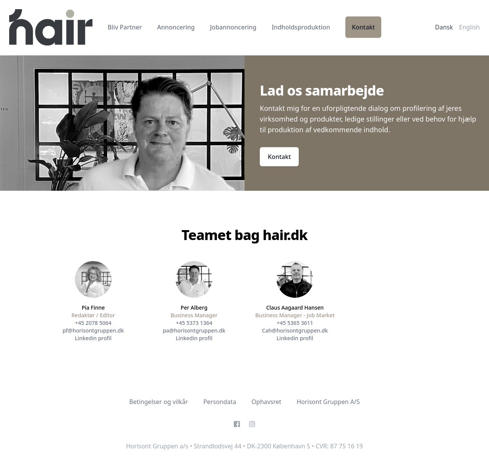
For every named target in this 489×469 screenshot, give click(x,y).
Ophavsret (266, 402)
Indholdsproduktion (301, 27)
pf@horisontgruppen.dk (93, 330)
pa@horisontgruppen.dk (194, 330)
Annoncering (175, 27)
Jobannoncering (233, 27)
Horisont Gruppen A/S (327, 402)
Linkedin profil (93, 338)
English (469, 27)
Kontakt (363, 27)
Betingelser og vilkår (158, 402)
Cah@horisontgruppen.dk (295, 330)
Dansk (444, 27)
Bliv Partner (125, 27)
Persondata (219, 402)
